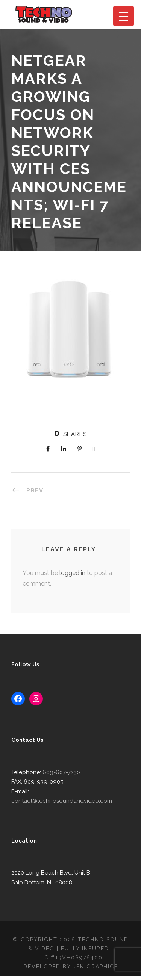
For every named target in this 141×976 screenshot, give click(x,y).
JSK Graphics (96, 957)
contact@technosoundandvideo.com (76, 791)
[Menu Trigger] (123, 16)
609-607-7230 (58, 772)
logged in (70, 573)
